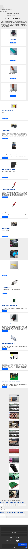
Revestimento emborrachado (16, 13)
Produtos (14, 530)
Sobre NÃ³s (14, 532)
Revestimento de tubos (9, 13)
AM (1, 507)
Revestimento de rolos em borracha (11, 15)
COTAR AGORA (13, 42)
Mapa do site (14, 534)
